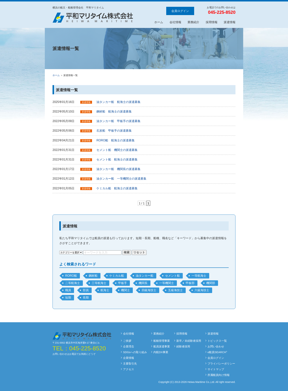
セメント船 (172, 275)
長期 (86, 297)
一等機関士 (166, 283)
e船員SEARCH (217, 352)
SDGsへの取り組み (135, 352)
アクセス (128, 369)
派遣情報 (229, 22)
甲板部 (190, 283)
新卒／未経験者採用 (188, 340)
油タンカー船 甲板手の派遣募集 (118, 121)
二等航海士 (72, 283)
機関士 (125, 290)
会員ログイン (180, 11)
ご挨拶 (127, 340)
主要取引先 (130, 363)
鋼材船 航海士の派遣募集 (114, 111)
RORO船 (71, 275)
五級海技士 (175, 290)
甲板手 (122, 283)
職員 (68, 290)
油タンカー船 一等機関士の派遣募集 (121, 178)
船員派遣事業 (161, 346)
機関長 (143, 283)
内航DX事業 (160, 352)
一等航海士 (199, 275)
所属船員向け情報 (219, 374)
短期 (68, 297)
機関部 (210, 283)
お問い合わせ (216, 346)
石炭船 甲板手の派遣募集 (114, 130)
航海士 (104, 290)
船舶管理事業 (161, 340)
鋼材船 (93, 275)
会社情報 (175, 22)
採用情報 (211, 22)
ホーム (158, 22)
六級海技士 (202, 290)
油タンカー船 (144, 275)
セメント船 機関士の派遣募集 (117, 149)
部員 (86, 290)
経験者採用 (183, 346)
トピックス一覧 (217, 340)
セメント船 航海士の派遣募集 (117, 159)
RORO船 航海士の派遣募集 (115, 140)
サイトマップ (216, 369)
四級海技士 (149, 290)
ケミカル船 (116, 275)
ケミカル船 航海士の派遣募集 (117, 188)
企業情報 (128, 357)
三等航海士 (99, 283)
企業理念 (128, 346)
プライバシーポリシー (221, 363)
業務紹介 (193, 22)
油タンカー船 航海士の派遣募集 (118, 101)
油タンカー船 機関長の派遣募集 (118, 169)
